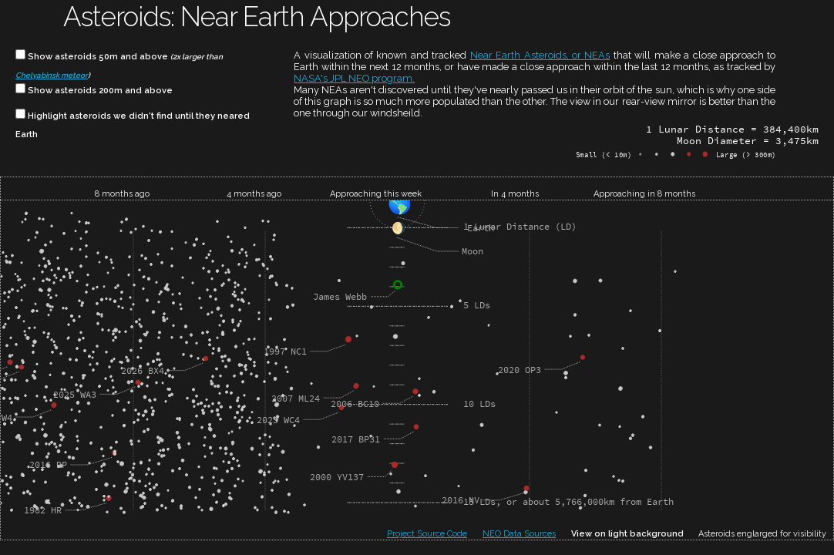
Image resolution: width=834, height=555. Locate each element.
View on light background (627, 534)
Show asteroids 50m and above (119, 64)
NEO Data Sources (519, 534)
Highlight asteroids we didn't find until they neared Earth (132, 123)
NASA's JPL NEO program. (354, 78)
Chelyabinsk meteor (51, 75)
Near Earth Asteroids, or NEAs (540, 55)
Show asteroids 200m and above (94, 89)
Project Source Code (427, 534)
